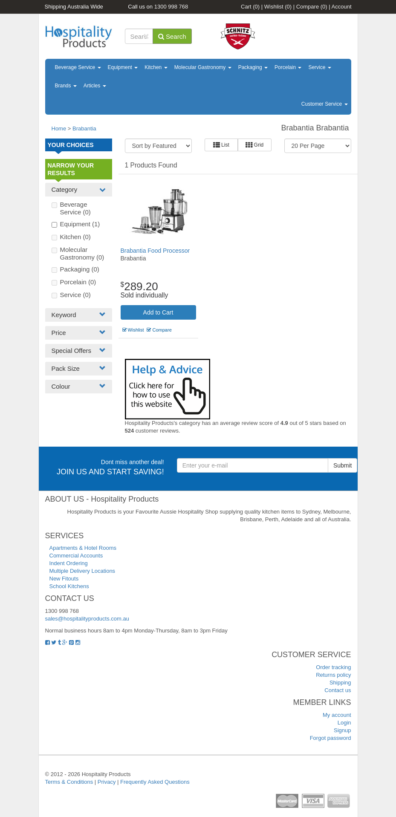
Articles (95, 86)
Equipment (123, 67)
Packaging (253, 67)
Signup (342, 730)
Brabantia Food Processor (155, 250)
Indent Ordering (68, 563)
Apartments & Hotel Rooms (83, 548)
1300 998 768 (171, 6)
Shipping (340, 682)
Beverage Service (78, 67)
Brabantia (84, 128)
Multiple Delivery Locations (82, 571)
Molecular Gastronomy (202, 67)
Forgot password (330, 738)
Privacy (107, 782)
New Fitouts (64, 578)
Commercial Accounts (76, 555)
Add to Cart (158, 312)
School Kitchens (69, 586)
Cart (250, 6)
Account (342, 6)
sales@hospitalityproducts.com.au (87, 618)
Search (172, 36)
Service (319, 67)
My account (337, 715)
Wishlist (278, 6)
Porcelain (288, 67)
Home (59, 128)
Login (344, 722)
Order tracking (333, 667)
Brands (66, 86)
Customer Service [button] (324, 104)
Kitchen (156, 67)
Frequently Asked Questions (155, 782)
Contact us (337, 690)
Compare (311, 6)
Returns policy (333, 675)
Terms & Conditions (69, 782)
